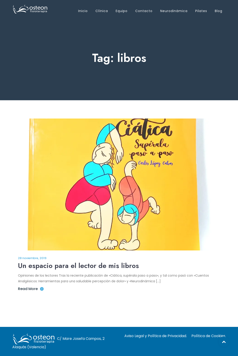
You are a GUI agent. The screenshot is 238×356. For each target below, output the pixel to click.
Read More (31, 288)
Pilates (201, 11)
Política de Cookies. (208, 335)
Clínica (101, 11)
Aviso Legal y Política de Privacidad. (155, 335)
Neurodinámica (174, 11)
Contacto (144, 11)
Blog (218, 11)
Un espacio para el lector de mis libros (78, 265)
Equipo (122, 11)
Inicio (83, 11)
